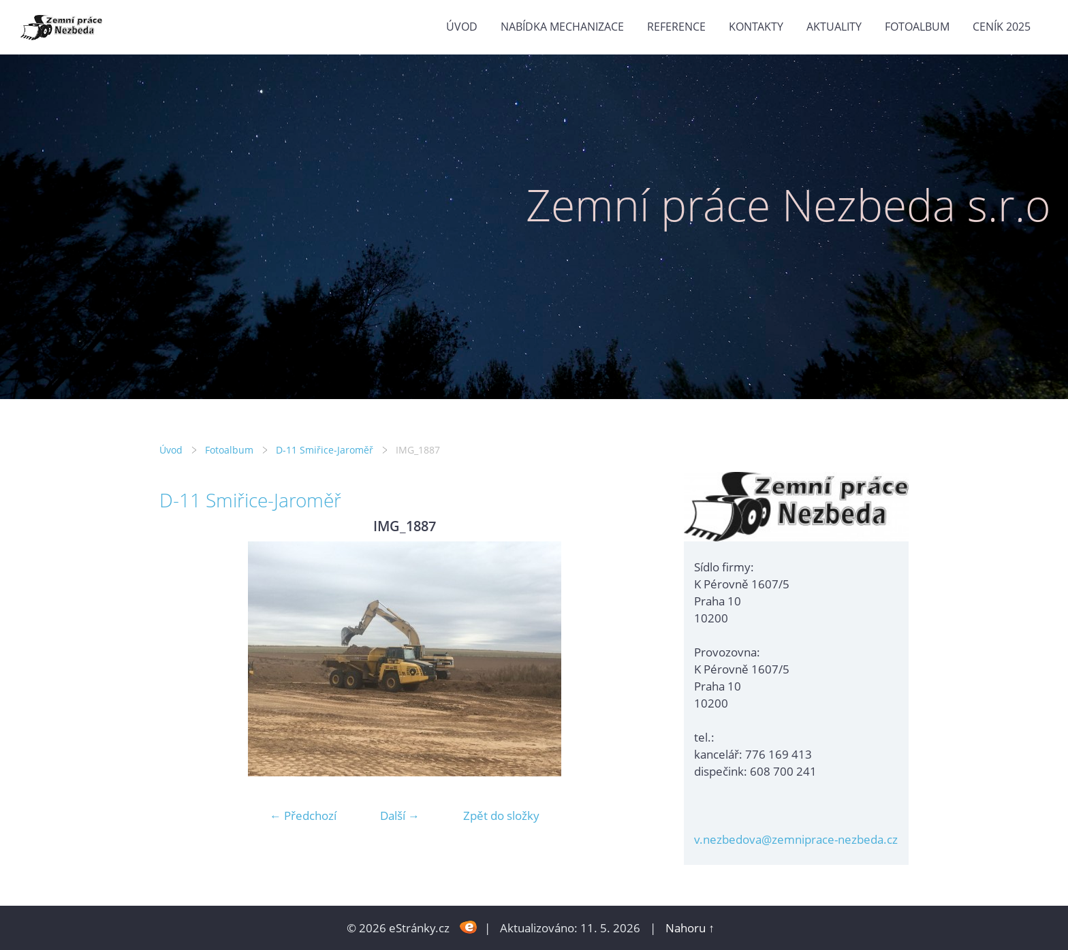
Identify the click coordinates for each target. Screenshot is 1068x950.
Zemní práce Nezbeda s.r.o (788, 204)
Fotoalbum (917, 26)
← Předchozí (303, 815)
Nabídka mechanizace (562, 26)
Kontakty (756, 26)
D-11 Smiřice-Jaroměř (324, 449)
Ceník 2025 (1002, 26)
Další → (400, 815)
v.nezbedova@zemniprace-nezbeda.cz (796, 839)
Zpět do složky (501, 815)
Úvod (461, 26)
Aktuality (834, 26)
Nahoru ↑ (689, 928)
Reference (676, 26)
